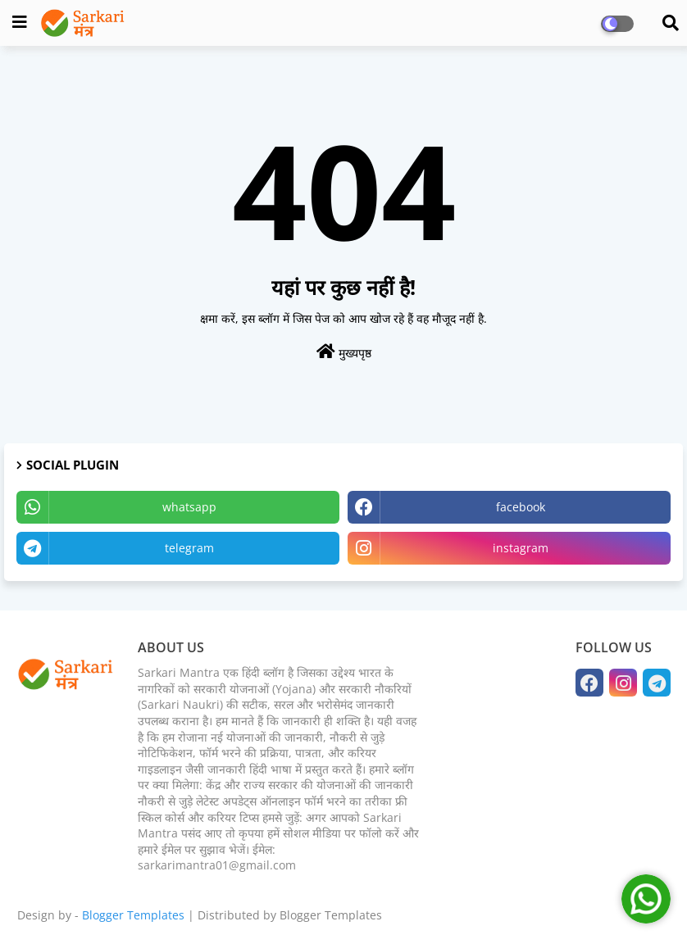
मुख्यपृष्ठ (343, 352)
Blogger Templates (133, 915)
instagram (520, 548)
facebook (520, 507)
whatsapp (189, 507)
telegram (189, 548)
